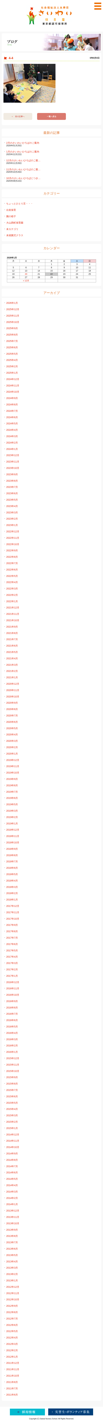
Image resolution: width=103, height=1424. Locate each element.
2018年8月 (12, 855)
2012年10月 (12, 1299)
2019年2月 (12, 817)
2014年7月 (12, 1166)
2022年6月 (12, 569)
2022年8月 (12, 556)
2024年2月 (12, 442)
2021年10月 (12, 620)
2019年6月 (12, 798)
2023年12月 (12, 455)
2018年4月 (12, 880)
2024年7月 (12, 411)
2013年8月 (12, 1236)
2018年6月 (12, 867)
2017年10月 (12, 918)
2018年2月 (12, 893)
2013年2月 (12, 1274)
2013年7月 (12, 1242)
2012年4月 (12, 1337)
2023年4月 (12, 506)
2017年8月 (12, 931)
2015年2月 (12, 1121)
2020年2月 (12, 747)
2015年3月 (12, 1115)
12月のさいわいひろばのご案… (23, 160)
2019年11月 (12, 766)
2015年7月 (12, 1090)
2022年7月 (12, 563)
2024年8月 (12, 404)
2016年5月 (12, 1026)
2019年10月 (12, 772)
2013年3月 (12, 1267)
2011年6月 (12, 1394)
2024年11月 (12, 385)
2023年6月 (12, 493)
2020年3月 (12, 741)
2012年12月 (12, 1286)
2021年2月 (12, 671)
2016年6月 (12, 1020)
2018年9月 (12, 848)
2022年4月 (12, 582)
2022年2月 (12, 595)
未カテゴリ (12, 229)
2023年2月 (12, 518)
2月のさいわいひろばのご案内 (22, 142)
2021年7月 (12, 639)
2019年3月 (12, 810)
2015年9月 (12, 1077)
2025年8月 (12, 334)
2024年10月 (12, 391)
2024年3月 (12, 436)
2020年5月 (12, 728)
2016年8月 (12, 1007)
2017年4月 (12, 956)
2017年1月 (12, 975)
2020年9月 (12, 702)
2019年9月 (12, 779)
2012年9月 (12, 1305)
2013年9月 (12, 1229)
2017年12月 (12, 906)
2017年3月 (12, 963)
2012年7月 (12, 1318)
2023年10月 (12, 468)
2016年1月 (12, 1052)
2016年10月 (12, 994)
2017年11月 (12, 912)
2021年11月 (12, 614)
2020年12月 (12, 683)
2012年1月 (12, 1356)
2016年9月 (12, 1001)
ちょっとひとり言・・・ (19, 203)
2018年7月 (12, 861)
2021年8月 (12, 633)
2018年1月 (12, 899)
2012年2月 (12, 1350)
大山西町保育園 (14, 222)
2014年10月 (12, 1147)
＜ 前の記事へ (18, 116)
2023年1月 (12, 525)
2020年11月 (12, 690)
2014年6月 (12, 1172)
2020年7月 (12, 715)
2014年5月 (12, 1178)
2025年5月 (12, 353)
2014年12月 (12, 1134)
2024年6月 (12, 417)
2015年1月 (12, 1128)
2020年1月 (12, 753)
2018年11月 (12, 836)
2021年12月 (12, 607)
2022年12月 (12, 531)
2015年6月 (12, 1096)
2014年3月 (12, 1191)
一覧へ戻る (51, 116)
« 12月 (26, 280)
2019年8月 (12, 785)
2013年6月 (12, 1248)
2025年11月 (12, 315)
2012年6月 (12, 1325)
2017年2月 (12, 969)
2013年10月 (12, 1223)
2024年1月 (12, 449)
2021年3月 (12, 664)
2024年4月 (12, 429)
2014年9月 (12, 1153)
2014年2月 (12, 1198)
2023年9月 (12, 474)
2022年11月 (12, 537)
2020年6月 (12, 722)
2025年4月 (12, 360)
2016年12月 (12, 982)
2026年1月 (12, 303)
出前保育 (11, 210)
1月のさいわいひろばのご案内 (22, 151)
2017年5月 (12, 950)
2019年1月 (12, 823)
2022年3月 (12, 588)
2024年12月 (12, 379)
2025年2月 (12, 366)
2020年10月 (12, 696)
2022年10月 (12, 544)
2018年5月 (12, 874)
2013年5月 (12, 1255)
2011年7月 (12, 1388)
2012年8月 (12, 1312)
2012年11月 (12, 1293)
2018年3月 (12, 887)
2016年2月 (12, 1045)
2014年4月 (12, 1185)
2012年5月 (12, 1331)
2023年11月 (12, 461)
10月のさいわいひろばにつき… (23, 178)
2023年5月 (12, 499)
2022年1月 (12, 601)
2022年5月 (12, 576)
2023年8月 (12, 480)
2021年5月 (12, 652)
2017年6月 (12, 944)
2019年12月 (12, 760)
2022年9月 (12, 550)
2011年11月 (12, 1369)
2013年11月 (12, 1217)
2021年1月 (12, 677)
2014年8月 (12, 1160)
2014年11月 (12, 1140)
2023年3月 (12, 512)
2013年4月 (12, 1261)
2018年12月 (12, 829)
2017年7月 (12, 937)
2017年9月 (12, 925)
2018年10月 (12, 842)
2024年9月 (12, 398)
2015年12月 (12, 1058)
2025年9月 (12, 328)
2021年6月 (12, 645)
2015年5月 (12, 1102)
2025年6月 (12, 347)
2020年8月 (12, 709)
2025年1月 (12, 372)
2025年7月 (12, 341)
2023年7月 (12, 487)
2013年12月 (12, 1210)
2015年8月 (12, 1083)
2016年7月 (12, 1013)
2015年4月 (12, 1109)
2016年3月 (12, 1039)
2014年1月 (12, 1204)
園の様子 (11, 216)
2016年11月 (12, 988)
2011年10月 (12, 1375)
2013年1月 (12, 1280)
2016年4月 (12, 1033)
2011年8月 (12, 1382)
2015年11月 (12, 1064)
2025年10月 (12, 322)
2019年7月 (12, 791)
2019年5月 (12, 804)
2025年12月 (12, 309)
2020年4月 (12, 734)
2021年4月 (12, 658)
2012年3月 (12, 1344)
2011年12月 (12, 1363)
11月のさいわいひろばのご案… (23, 169)
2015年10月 (12, 1071)
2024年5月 (12, 423)
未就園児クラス (14, 235)
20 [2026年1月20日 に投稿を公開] (26, 274)
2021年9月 (12, 626)
